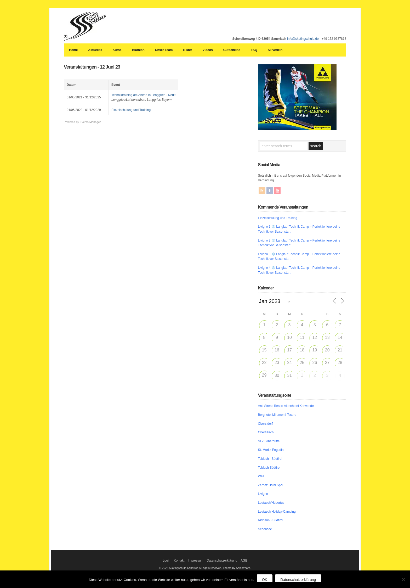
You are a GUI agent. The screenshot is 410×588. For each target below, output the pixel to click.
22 (264, 362)
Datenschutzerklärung (222, 560)
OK (264, 580)
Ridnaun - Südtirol (270, 520)
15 (264, 350)
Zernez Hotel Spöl (270, 485)
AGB (244, 560)
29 (264, 375)
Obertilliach (266, 432)
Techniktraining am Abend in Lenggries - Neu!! (143, 95)
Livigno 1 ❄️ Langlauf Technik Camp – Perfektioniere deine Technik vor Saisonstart (299, 229)
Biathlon (138, 50)
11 (302, 337)
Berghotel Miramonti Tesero (277, 415)
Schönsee (265, 529)
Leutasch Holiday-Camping (277, 511)
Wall (261, 476)
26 (314, 362)
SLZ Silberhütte (269, 441)
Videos (208, 50)
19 (314, 350)
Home (73, 50)
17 (289, 350)
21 (340, 350)
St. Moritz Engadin (271, 450)
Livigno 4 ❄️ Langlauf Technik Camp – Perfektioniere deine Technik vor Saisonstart (299, 270)
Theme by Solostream (236, 567)
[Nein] (403, 579)
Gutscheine (231, 50)
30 (277, 375)
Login (166, 560)
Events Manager (90, 122)
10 (289, 337)
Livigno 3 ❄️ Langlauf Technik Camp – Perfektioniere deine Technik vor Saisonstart (299, 256)
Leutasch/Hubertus (271, 503)
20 (327, 350)
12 (314, 337)
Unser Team (164, 50)
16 (277, 350)
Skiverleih (275, 50)
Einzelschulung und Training (131, 110)
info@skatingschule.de (303, 39)
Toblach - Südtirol (270, 459)
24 (289, 362)
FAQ (254, 50)
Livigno (263, 494)
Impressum (195, 560)
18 (302, 350)
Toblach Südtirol (269, 467)
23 (277, 362)
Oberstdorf (265, 423)
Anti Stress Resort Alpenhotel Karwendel (286, 406)
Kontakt (179, 560)
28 (340, 362)
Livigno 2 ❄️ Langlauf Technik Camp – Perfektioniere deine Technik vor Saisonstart (299, 243)
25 (302, 362)
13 (327, 337)
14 (340, 337)
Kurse (117, 50)
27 (327, 362)
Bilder (187, 50)
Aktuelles (95, 50)
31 (289, 375)
